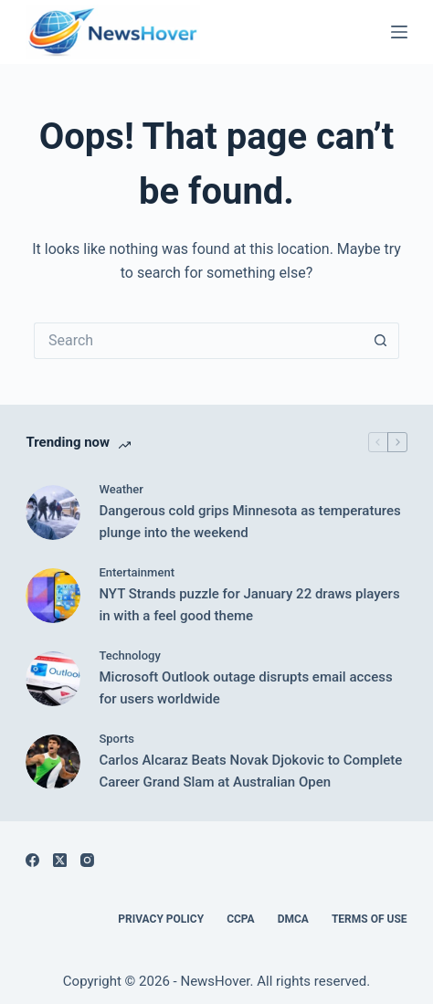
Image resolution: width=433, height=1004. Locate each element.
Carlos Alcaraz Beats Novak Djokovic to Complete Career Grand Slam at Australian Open (250, 771)
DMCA (293, 919)
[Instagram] (87, 860)
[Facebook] (32, 860)
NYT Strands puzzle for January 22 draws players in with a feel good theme (249, 605)
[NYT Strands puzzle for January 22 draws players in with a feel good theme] (53, 595)
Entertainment (136, 572)
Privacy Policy (161, 919)
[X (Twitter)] (60, 860)
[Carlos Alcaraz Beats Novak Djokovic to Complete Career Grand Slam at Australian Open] (53, 762)
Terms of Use (369, 919)
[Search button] (381, 340)
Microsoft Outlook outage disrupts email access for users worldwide (245, 688)
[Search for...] (198, 340)
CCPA (241, 919)
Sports (116, 738)
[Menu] (399, 32)
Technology (129, 655)
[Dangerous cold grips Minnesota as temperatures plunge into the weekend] (53, 512)
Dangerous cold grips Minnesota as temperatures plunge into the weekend (249, 522)
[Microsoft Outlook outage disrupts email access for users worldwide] (53, 678)
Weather (121, 489)
